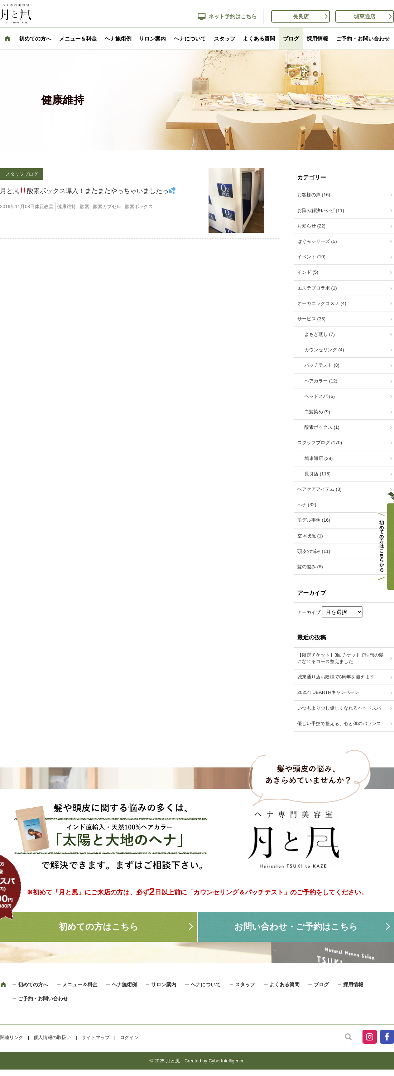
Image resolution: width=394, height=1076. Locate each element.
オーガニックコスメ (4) (321, 303)
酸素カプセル (107, 206)
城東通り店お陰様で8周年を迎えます (335, 677)
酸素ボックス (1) (322, 427)
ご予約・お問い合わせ (363, 39)
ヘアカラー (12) (320, 381)
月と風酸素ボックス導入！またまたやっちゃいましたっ (88, 190)
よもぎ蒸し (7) (319, 334)
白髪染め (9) (317, 411)
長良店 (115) (317, 473)
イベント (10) (311, 256)
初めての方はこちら (99, 926)
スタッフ (224, 39)
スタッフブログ (21, 174)
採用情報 (317, 39)
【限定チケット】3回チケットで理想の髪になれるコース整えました (340, 658)
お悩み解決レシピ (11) (320, 210)
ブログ (291, 39)
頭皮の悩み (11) (313, 551)
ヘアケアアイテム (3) (319, 489)
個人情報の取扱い (52, 1037)
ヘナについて (190, 39)
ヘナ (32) (306, 504)
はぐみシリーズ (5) (317, 241)
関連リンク (11, 1037)
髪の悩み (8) (310, 566)
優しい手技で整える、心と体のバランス (339, 723)
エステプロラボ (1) (317, 288)
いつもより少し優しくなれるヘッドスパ (339, 708)
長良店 (301, 16)
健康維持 (66, 206)
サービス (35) (311, 318)
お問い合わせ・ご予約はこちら (296, 926)
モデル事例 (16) (313, 520)
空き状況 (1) (310, 536)
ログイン (129, 1037)
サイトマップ (96, 1037)
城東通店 (364, 16)
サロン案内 (152, 39)
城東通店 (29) (318, 458)
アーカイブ (309, 612)
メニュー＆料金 (78, 39)
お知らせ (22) (311, 226)
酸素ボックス (139, 206)
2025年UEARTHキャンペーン (328, 692)
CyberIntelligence (226, 1060)
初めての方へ (35, 39)
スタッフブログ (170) (319, 442)
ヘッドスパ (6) (319, 396)
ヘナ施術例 (118, 39)
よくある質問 (259, 39)
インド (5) (307, 272)
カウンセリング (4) (324, 349)
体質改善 (44, 206)
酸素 (84, 206)
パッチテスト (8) (322, 365)
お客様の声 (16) (313, 194)
